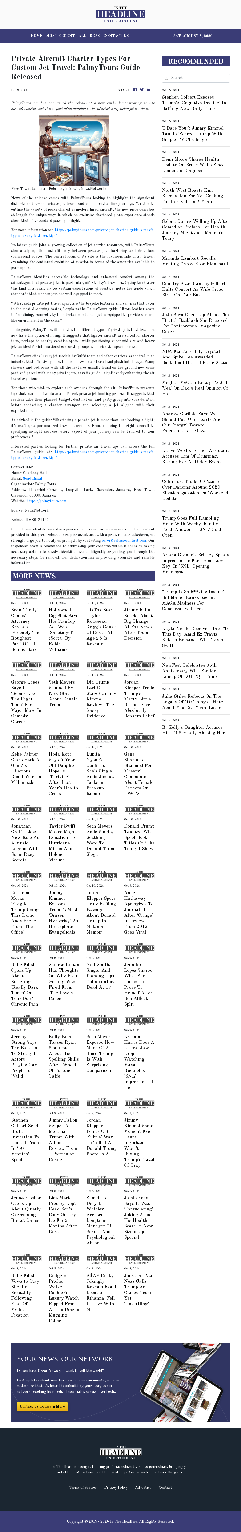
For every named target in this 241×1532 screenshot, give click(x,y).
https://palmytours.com (46, 501)
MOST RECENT (60, 36)
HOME (36, 36)
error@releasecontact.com (124, 541)
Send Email (32, 479)
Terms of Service (83, 1488)
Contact (165, 1488)
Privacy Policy (116, 1488)
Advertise (143, 1488)
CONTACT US (116, 36)
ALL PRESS (89, 36)
